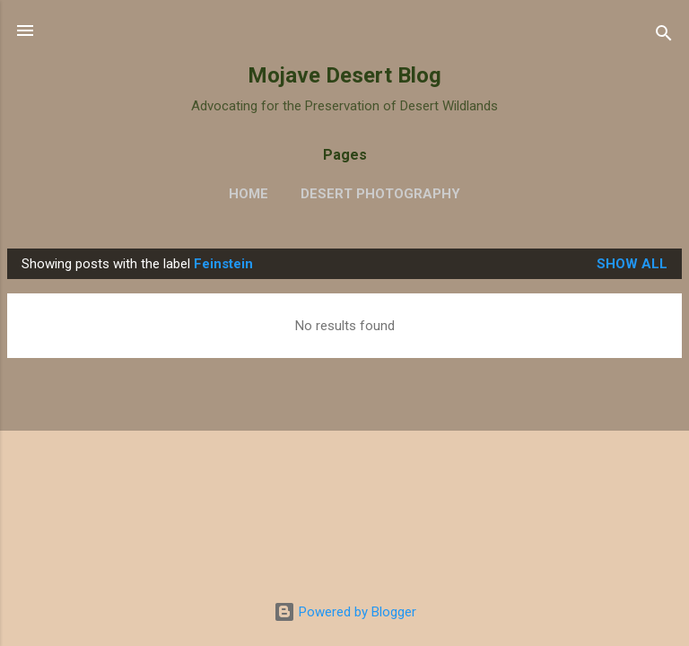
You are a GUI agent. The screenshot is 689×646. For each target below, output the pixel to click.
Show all (632, 264)
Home (248, 194)
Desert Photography (380, 194)
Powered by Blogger (345, 612)
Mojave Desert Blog (344, 75)
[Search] (664, 36)
